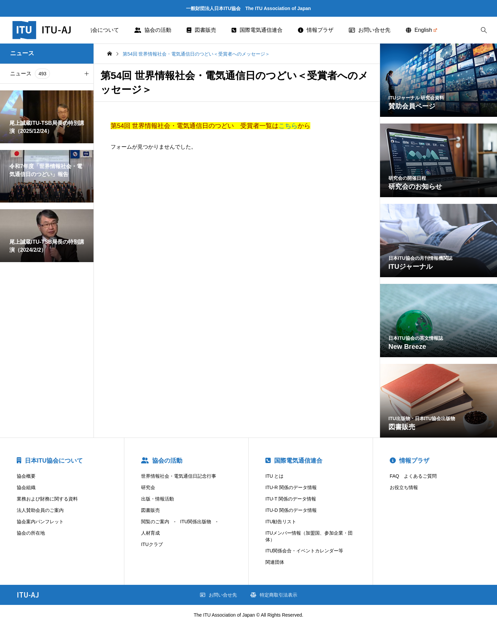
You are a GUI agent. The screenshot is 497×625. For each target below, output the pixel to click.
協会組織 (26, 487)
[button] (86, 74)
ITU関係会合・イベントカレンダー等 (304, 550)
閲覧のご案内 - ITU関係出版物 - (179, 521)
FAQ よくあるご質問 (413, 476)
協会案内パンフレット (40, 521)
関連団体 (274, 562)
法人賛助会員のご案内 (40, 510)
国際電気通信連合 (257, 30)
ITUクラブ (152, 544)
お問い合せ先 (369, 30)
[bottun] (483, 30)
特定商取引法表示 (273, 595)
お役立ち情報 (404, 487)
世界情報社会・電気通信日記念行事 (178, 476)
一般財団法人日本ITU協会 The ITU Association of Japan (248, 8)
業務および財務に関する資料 (47, 498)
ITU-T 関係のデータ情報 (290, 498)
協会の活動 (152, 30)
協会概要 (26, 476)
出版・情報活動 (157, 498)
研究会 (148, 487)
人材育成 (150, 533)
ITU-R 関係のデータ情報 (291, 487)
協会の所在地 (31, 533)
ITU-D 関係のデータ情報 (291, 510)
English (421, 30)
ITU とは (274, 476)
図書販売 (201, 30)
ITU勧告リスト (281, 521)
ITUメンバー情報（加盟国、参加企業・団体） (309, 536)
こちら (288, 125)
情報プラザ (315, 30)
